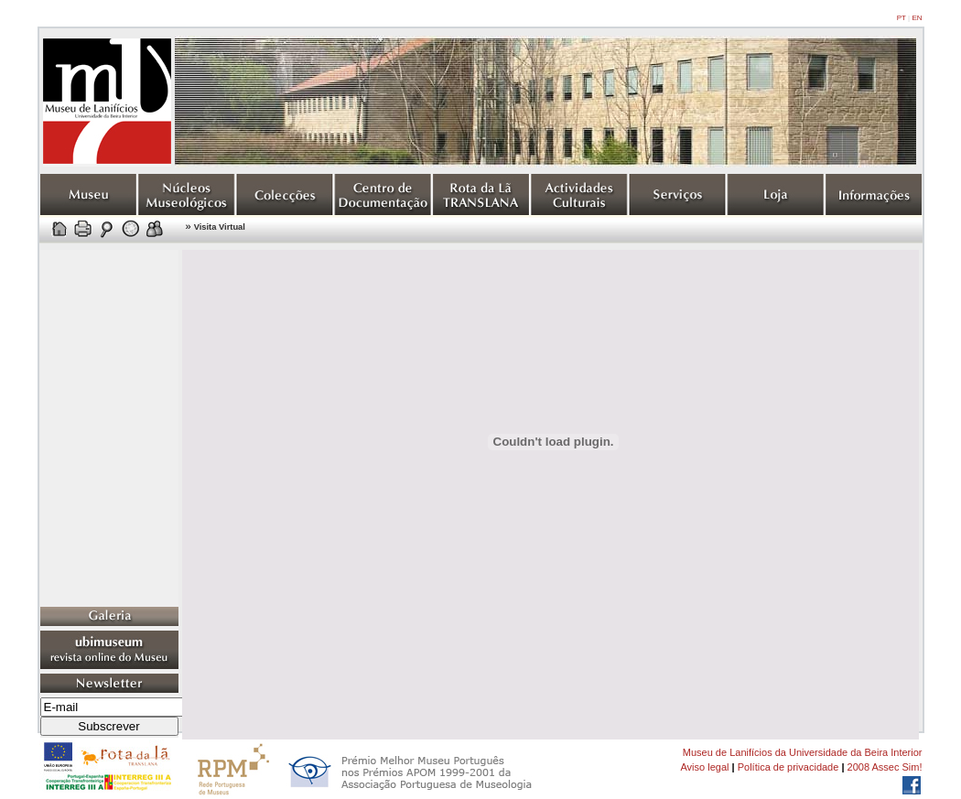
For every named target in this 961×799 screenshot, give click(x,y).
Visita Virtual (219, 227)
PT (901, 18)
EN (917, 18)
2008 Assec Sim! (885, 766)
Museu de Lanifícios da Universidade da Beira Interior (803, 752)
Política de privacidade (788, 766)
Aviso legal (704, 766)
